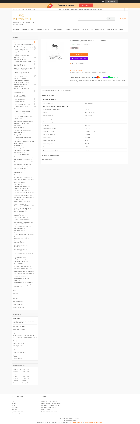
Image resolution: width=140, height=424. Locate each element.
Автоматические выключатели (19, 229)
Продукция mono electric (48, 407)
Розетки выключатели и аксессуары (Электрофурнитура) (24, 50)
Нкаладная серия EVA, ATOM (23, 193)
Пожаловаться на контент (75, 422)
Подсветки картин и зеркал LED (22, 138)
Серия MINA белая (19, 261)
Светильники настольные (22, 162)
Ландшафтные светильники (23, 157)
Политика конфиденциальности (93, 422)
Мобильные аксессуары (21, 55)
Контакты (85, 29)
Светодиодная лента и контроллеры (21, 169)
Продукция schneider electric (50, 405)
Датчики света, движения (22, 177)
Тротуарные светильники (22, 159)
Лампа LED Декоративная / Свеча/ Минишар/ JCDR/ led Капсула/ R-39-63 (22, 209)
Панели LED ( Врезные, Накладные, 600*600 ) (21, 189)
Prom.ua (79, 418)
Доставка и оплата (97, 29)
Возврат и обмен (18, 304)
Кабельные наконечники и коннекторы (22, 91)
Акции (15, 296)
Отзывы (67, 29)
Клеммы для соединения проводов (21, 73)
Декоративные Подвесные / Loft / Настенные (24, 198)
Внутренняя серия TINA (21, 226)
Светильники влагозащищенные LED (21, 185)
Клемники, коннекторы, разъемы (21, 124)
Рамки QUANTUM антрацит (22, 282)
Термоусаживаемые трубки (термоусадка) (22, 85)
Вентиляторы (18, 114)
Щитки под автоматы (21, 220)
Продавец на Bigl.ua (70, 420)
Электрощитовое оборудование (19, 65)
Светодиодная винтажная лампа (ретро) (22, 241)
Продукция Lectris (19, 99)
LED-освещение (19, 76)
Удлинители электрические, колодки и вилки (23, 69)
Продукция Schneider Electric (23, 61)
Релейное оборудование (22, 47)
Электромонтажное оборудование (20, 258)
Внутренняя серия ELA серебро (21, 250)
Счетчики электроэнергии (22, 44)
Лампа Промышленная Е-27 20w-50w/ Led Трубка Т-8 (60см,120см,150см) (24, 215)
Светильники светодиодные (23, 180)
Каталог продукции (20, 104)
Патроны (17, 118)
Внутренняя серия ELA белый (23, 273)
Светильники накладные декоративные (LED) (22, 237)
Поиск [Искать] (111, 19)
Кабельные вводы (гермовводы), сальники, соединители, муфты (21, 80)
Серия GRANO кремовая (21, 266)
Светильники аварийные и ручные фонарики (22, 165)
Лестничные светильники (22, 109)
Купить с (80, 58)
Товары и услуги (18, 42)
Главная (16, 29)
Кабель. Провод (46, 409)
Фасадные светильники (21, 154)
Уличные (17, 172)
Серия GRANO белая (20, 264)
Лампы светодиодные (21, 202)
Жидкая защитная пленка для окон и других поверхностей (23, 233)
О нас (32, 29)
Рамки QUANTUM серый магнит (21, 279)
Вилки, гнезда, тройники (21, 195)
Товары (24, 29)
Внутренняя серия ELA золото (21, 246)
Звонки (16, 175)
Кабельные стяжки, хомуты (22, 88)
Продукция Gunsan (20, 106)
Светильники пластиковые (22, 121)
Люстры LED (18, 135)
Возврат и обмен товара (115, 29)
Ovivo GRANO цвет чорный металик (22, 285)
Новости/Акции (57, 29)
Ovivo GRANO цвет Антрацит (23, 271)
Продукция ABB (19, 101)
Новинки (76, 29)
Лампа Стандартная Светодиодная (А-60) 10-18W (22, 205)
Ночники (17, 145)
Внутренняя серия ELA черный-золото (23, 254)
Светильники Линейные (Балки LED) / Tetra (24, 142)
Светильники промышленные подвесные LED (23, 223)
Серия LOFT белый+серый (22, 269)
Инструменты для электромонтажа (19, 96)
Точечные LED (18, 182)
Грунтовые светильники (21, 116)
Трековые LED (18, 132)
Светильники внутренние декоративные (22, 151)
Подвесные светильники (22, 111)
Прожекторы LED (19, 148)
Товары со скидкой (43, 29)
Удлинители (18, 127)
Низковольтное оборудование (19, 58)
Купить (80, 55)
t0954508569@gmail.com (20, 352)
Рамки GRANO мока (20, 276)
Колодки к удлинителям (21, 130)
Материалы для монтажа (49, 412)
